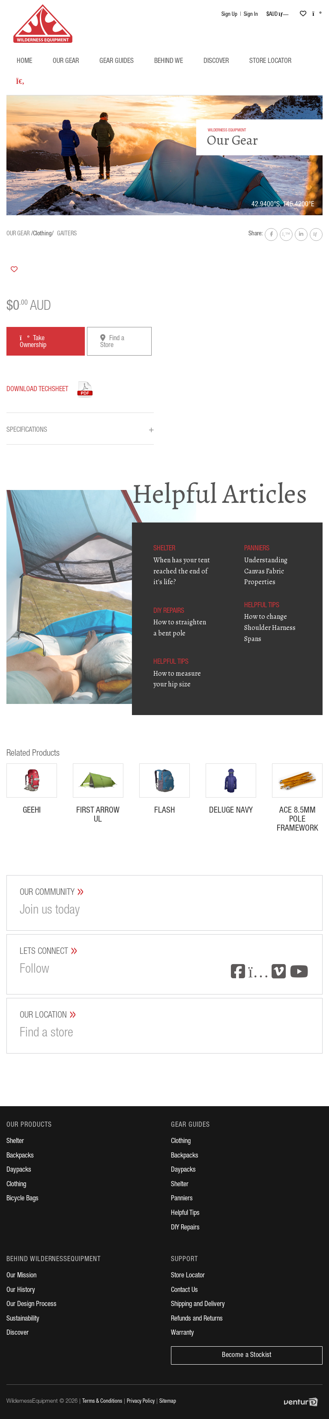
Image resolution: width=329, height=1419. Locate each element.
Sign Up (229, 15)
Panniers (182, 1199)
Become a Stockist (246, 1355)
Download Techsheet (37, 389)
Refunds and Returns (197, 1319)
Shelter (15, 1141)
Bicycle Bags (22, 1199)
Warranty (182, 1333)
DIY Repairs (185, 1228)
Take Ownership (33, 341)
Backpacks (20, 1156)
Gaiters (67, 234)
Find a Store (112, 341)
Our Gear (66, 61)
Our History (20, 1290)
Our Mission (21, 1276)
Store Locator (270, 61)
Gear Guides (116, 61)
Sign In (251, 15)
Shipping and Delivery (198, 1304)
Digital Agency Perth (303, 1402)
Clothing (16, 1185)
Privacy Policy (141, 1401)
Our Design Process (31, 1304)
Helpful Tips (185, 1213)
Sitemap (167, 1401)
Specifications (80, 431)
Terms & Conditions (102, 1401)
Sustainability (22, 1319)
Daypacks (18, 1170)
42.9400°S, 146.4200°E (282, 205)
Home (24, 61)
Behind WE (168, 61)
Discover (216, 61)
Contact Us (184, 1290)
